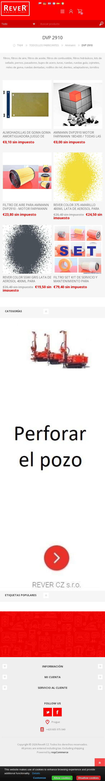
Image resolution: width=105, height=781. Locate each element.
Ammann (70, 45)
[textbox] (68, 24)
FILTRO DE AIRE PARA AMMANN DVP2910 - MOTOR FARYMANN (26, 206)
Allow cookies (62, 777)
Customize (39, 777)
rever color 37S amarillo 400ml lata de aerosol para (76, 206)
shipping (79, 748)
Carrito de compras (79, 11)
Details (36, 773)
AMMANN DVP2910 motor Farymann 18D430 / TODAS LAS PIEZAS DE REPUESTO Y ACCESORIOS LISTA (77, 138)
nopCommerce (59, 752)
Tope (20, 45)
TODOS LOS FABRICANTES (44, 45)
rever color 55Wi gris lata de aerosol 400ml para (27, 279)
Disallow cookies (88, 777)
